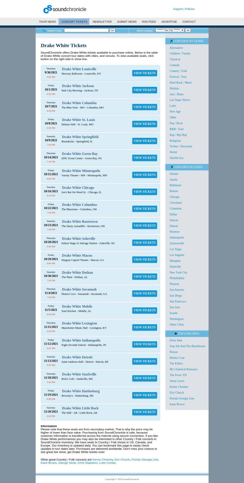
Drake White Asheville (78, 238)
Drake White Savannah (79, 289)
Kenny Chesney (102, 459)
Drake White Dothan (77, 272)
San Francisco (178, 301)
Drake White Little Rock (80, 408)
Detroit (174, 226)
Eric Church (122, 459)
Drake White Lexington (79, 323)
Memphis (175, 260)
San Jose (175, 307)
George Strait (67, 462)
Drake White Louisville (79, 69)
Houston (175, 231)
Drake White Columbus (79, 205)
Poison (174, 352)
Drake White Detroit (77, 357)
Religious (175, 140)
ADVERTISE (169, 21)
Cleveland (176, 202)
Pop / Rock (176, 123)
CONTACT (189, 21)
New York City (178, 272)
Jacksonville (177, 243)
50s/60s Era (176, 158)
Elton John (176, 340)
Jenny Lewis (177, 381)
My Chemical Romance (184, 369)
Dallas (173, 214)
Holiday (174, 88)
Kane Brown (49, 462)
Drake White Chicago (78, 187)
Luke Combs (107, 462)
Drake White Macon (77, 255)
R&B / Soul (176, 129)
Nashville (175, 266)
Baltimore (175, 185)
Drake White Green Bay (80, 154)
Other (173, 117)
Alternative (176, 47)
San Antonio (177, 289)
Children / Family (180, 53)
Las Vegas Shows (180, 100)
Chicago (174, 197)
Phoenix (174, 284)
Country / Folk (178, 71)
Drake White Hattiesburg (81, 391)
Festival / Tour (178, 76)
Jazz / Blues (177, 94)
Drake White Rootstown (80, 221)
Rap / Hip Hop (178, 135)
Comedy (175, 65)
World (173, 152)
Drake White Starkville (79, 374)
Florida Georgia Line (145, 459)
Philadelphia (177, 278)
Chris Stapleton (88, 462)
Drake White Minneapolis (81, 171)
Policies (190, 9)
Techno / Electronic (181, 146)
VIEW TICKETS (145, 73)
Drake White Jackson (78, 86)
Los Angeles (177, 255)
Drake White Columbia (79, 103)
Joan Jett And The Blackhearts (187, 346)
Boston (174, 191)
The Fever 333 (178, 375)
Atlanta (174, 173)
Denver (174, 220)
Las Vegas (176, 249)
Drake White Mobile (77, 306)
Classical (175, 59)
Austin (173, 179)
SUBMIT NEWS (127, 21)
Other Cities (177, 324)
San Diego (176, 295)
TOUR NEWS (47, 21)
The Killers (176, 363)
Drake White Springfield (80, 137)
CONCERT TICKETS (74, 21)
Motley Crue (177, 357)
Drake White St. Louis (78, 120)
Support (178, 9)
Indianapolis (177, 237)
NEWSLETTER (102, 21)
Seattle (174, 313)
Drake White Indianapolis (81, 340)
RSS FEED (149, 21)
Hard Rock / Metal (181, 82)
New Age (175, 111)
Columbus (176, 208)
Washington (177, 319)
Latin (173, 105)
